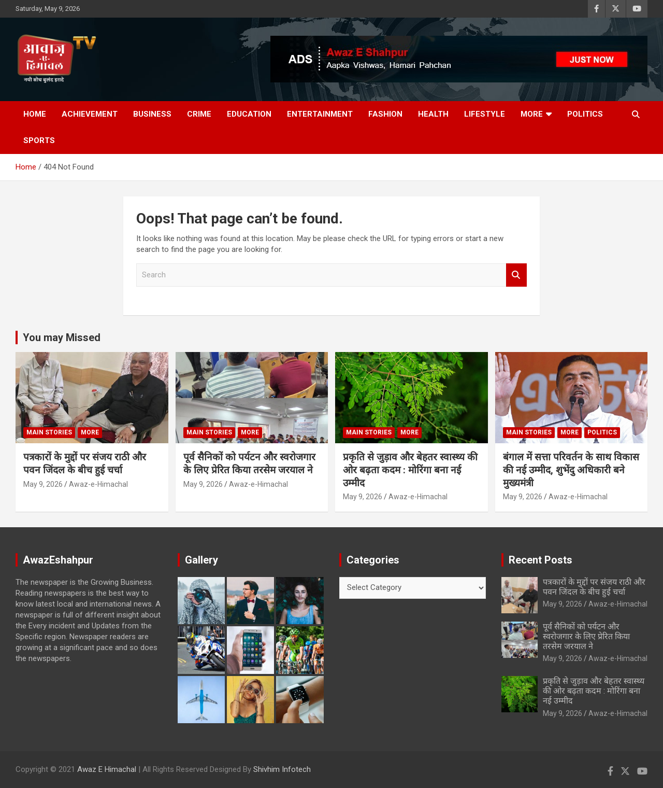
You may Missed (61, 337)
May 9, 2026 (43, 484)
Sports (39, 140)
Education (249, 114)
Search (516, 275)
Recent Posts (540, 560)
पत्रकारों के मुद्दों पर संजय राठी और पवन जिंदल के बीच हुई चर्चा (84, 463)
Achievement (90, 114)
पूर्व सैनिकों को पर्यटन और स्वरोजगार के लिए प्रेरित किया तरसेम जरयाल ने (249, 463)
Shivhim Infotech (282, 769)
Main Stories (49, 432)
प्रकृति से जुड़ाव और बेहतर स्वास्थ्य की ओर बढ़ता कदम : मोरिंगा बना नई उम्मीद (410, 469)
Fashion (385, 114)
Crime (199, 114)
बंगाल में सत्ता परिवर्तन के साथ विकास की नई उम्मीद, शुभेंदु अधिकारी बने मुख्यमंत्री (571, 469)
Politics (585, 114)
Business (152, 114)
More (532, 114)
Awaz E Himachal (106, 769)
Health (433, 114)
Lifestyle (484, 114)
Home (34, 114)
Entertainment (320, 114)
